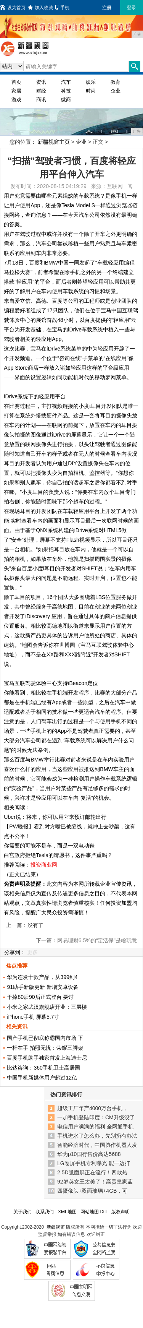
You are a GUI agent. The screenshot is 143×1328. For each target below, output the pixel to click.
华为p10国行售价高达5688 (89, 1154)
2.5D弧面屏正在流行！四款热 (92, 1172)
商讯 (41, 99)
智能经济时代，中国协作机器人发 (97, 1145)
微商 (66, 99)
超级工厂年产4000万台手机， (92, 1108)
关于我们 (22, 1211)
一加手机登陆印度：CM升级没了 (96, 1117)
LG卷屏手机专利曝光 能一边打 (93, 1163)
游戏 (16, 99)
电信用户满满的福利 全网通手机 (95, 1126)
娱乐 (91, 82)
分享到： (15, 952)
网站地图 (89, 1211)
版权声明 (120, 1211)
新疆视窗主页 (54, 142)
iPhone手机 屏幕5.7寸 (33, 1017)
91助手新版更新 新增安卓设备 (42, 987)
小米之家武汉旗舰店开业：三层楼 (47, 1007)
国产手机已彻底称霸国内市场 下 (45, 1038)
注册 (106, 7)
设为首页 (13, 7)
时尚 (91, 91)
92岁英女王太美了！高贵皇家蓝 (95, 1182)
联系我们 (44, 1211)
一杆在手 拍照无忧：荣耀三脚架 (45, 1048)
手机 (62, 7)
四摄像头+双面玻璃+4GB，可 (92, 1191)
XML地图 (67, 1211)
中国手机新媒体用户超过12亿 (42, 1078)
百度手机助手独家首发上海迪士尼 (47, 1058)
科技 (66, 91)
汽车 (66, 82)
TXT (103, 1211)
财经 (41, 91)
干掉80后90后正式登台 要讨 (40, 997)
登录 (131, 7)
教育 (116, 82)
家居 (16, 91)
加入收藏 (40, 7)
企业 (116, 91)
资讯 (41, 82)
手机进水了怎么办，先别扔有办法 (97, 1136)
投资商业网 (44, 865)
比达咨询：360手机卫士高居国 (43, 1068)
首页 (16, 82)
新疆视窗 (56, 1227)
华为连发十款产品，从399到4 (42, 977)
